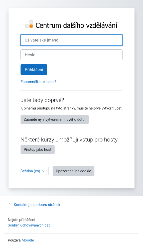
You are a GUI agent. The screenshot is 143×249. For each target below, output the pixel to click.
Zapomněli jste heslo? (38, 82)
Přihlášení (34, 69)
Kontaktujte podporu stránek (34, 204)
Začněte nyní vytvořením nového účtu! (54, 119)
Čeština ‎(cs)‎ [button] (31, 171)
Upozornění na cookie (73, 171)
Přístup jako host (37, 149)
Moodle (28, 240)
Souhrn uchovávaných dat (29, 225)
